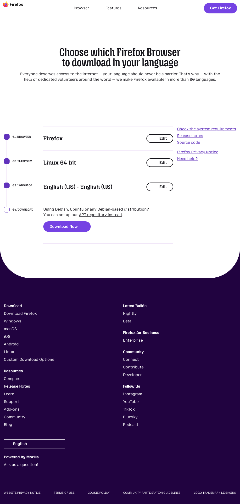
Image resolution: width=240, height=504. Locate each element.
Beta (127, 321)
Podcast (130, 424)
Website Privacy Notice (22, 492)
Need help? (187, 158)
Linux (9, 351)
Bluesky (130, 417)
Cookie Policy (99, 492)
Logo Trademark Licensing (215, 492)
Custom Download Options (29, 359)
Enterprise (133, 340)
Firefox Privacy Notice (197, 152)
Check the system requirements (206, 129)
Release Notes (17, 386)
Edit (160, 138)
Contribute (133, 367)
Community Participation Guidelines (151, 492)
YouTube (131, 401)
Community (14, 417)
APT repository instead (100, 214)
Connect (131, 359)
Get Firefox (220, 8)
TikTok (129, 409)
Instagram (132, 394)
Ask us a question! (21, 464)
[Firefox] (17, 8)
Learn (9, 394)
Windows (12, 321)
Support (11, 401)
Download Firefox (20, 313)
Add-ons (12, 409)
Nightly (130, 313)
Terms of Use (64, 492)
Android (11, 344)
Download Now (67, 226)
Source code (188, 142)
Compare (12, 378)
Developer (132, 374)
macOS (10, 328)
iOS (7, 336)
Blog (8, 424)
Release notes (190, 135)
